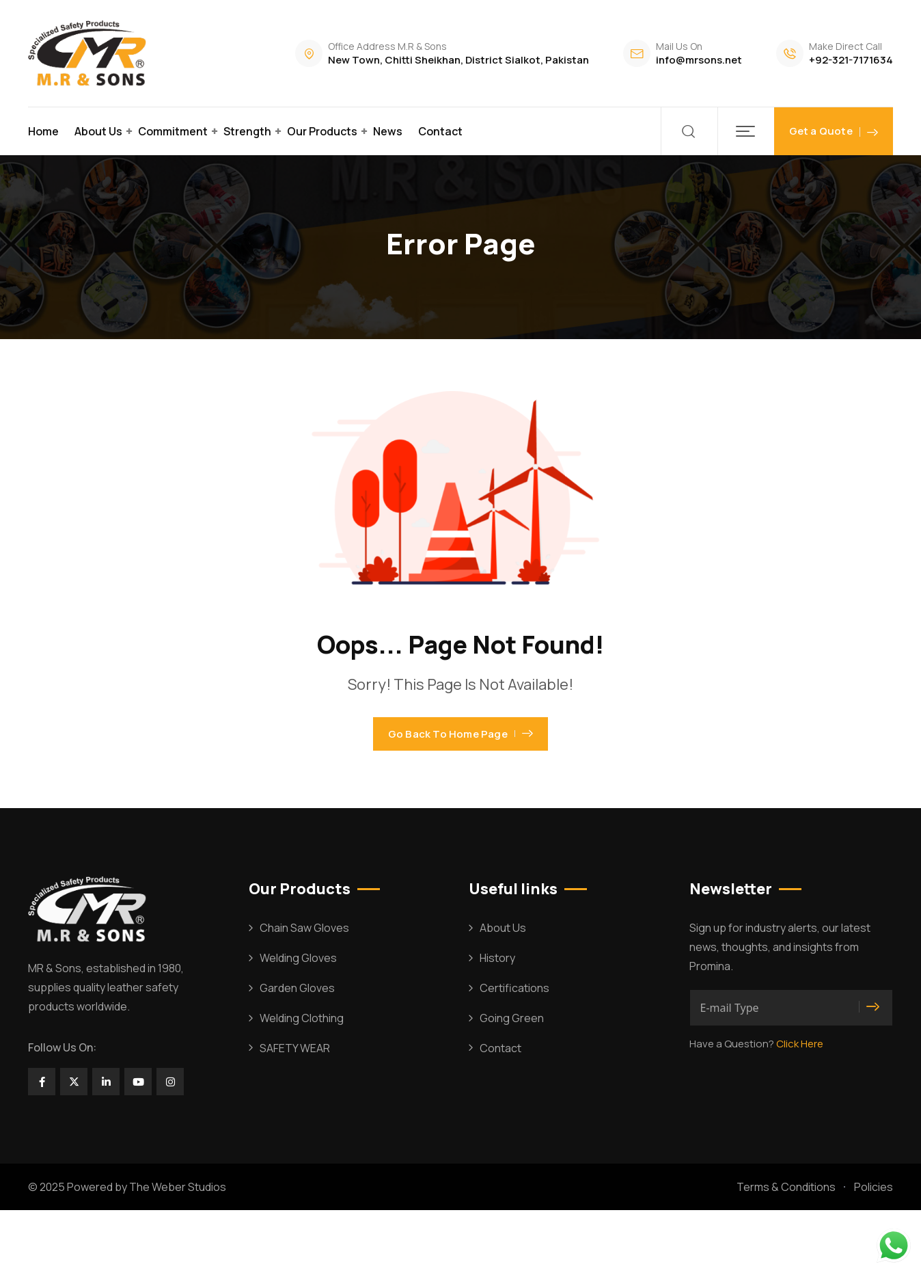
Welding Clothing (302, 1080)
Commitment (173, 131)
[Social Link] (41, 1144)
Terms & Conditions (786, 1249)
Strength (247, 131)
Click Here (799, 1106)
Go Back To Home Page (460, 765)
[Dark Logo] (89, 53)
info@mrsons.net (699, 60)
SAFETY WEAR (295, 1110)
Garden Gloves (297, 1050)
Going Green (512, 1080)
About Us (98, 131)
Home (43, 131)
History (497, 1020)
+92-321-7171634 (851, 60)
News (387, 131)
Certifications (514, 1050)
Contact (440, 131)
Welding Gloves (298, 1020)
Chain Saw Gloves (304, 990)
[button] (745, 131)
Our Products (322, 131)
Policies (873, 1249)
